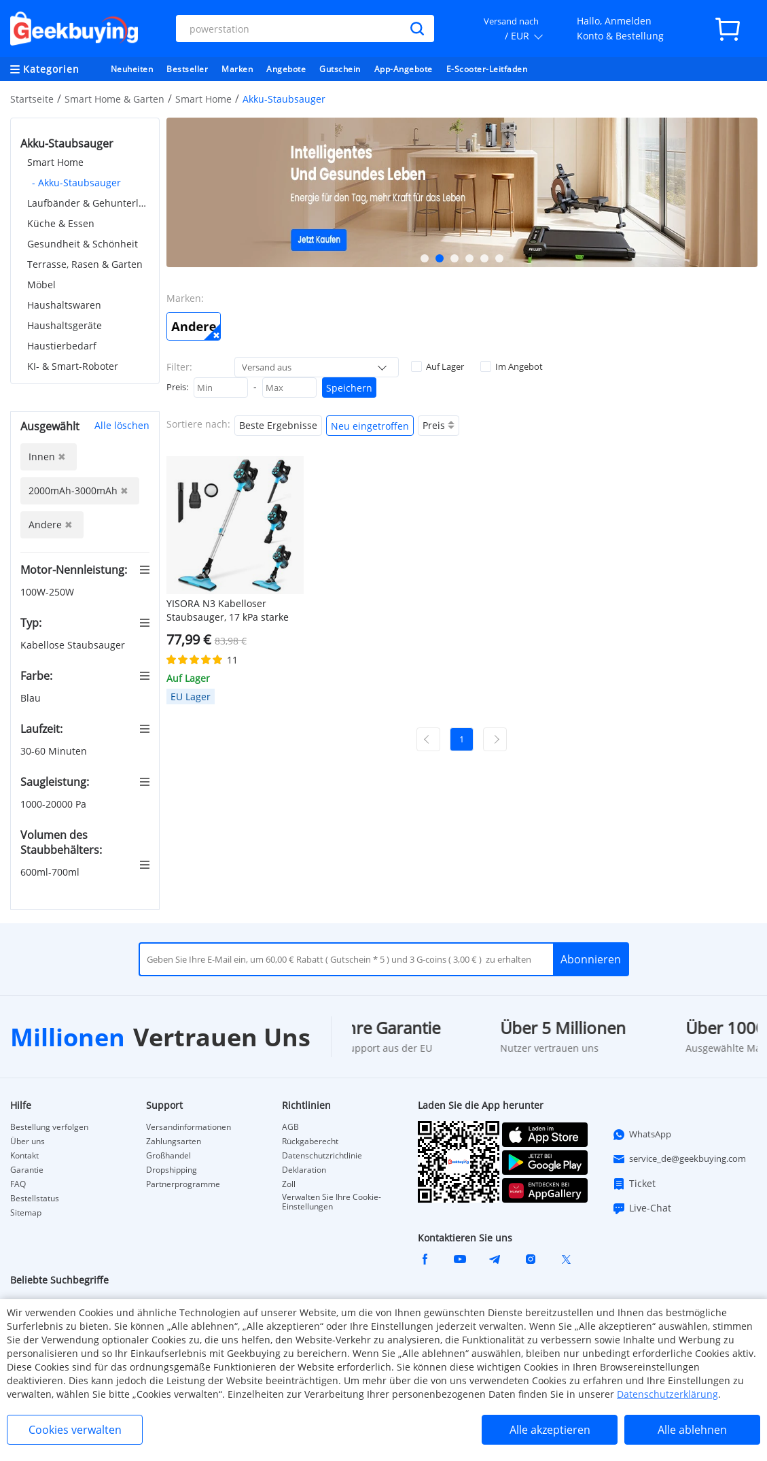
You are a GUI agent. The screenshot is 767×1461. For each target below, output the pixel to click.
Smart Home (203, 98)
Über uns (27, 1141)
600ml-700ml (51, 871)
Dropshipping (171, 1170)
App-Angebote (403, 69)
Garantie (26, 1170)
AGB (290, 1127)
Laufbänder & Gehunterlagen (88, 202)
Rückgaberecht (310, 1141)
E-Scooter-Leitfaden (487, 69)
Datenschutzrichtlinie (322, 1156)
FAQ (18, 1184)
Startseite (32, 98)
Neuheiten (132, 69)
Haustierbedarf (61, 345)
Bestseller (187, 69)
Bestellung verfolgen (49, 1127)
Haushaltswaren (64, 304)
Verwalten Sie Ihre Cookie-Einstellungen (331, 1201)
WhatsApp (641, 1134)
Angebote (286, 69)
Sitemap (25, 1213)
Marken (237, 69)
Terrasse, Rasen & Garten (85, 264)
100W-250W (48, 591)
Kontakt (24, 1156)
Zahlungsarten (173, 1141)
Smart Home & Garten (114, 98)
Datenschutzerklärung (667, 1394)
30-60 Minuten (55, 750)
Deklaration (304, 1170)
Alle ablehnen (692, 1429)
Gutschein (340, 69)
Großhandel (168, 1156)
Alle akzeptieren (550, 1429)
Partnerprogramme (183, 1184)
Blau (31, 697)
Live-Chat (641, 1208)
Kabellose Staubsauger (74, 644)
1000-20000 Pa (54, 803)
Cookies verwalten (75, 1429)
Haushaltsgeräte (64, 325)
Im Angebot (511, 366)
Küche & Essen (60, 223)
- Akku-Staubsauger (76, 182)
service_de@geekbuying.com (679, 1159)
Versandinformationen (188, 1127)
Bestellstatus (34, 1198)
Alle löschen (121, 425)
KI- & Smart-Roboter (72, 366)
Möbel (41, 284)
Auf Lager (437, 366)
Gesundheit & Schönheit (82, 243)
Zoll (289, 1184)
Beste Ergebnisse (278, 425)
